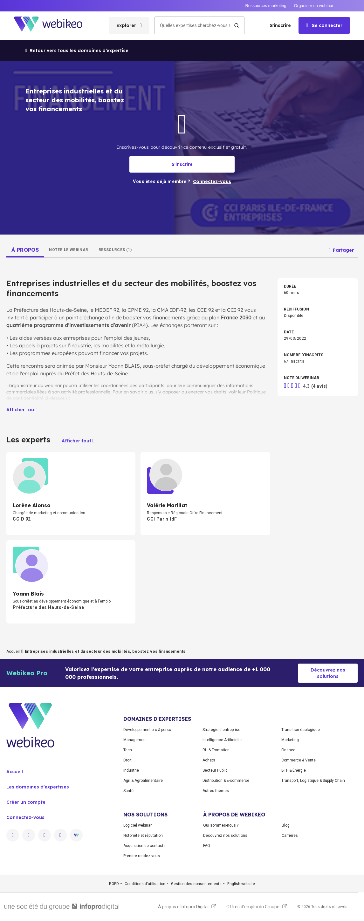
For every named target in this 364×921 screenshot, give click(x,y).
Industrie (131, 770)
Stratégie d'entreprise (221, 729)
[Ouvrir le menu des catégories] (129, 25)
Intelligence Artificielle (222, 740)
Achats (209, 760)
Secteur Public (215, 770)
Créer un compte (25, 802)
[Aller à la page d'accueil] (53, 26)
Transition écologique (300, 729)
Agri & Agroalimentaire (143, 780)
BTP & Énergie (293, 770)
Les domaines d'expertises (37, 787)
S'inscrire (280, 25)
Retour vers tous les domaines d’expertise (76, 50)
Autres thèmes (216, 790)
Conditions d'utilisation (145, 884)
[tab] (25, 249)
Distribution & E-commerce (226, 780)
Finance (288, 750)
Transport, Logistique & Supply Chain (313, 780)
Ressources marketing (265, 5)
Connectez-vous (25, 817)
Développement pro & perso (147, 729)
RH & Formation (216, 750)
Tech (127, 750)
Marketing (290, 740)
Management (135, 740)
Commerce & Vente (298, 760)
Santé (128, 790)
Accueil (13, 651)
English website (241, 884)
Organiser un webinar (313, 5)
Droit (127, 760)
